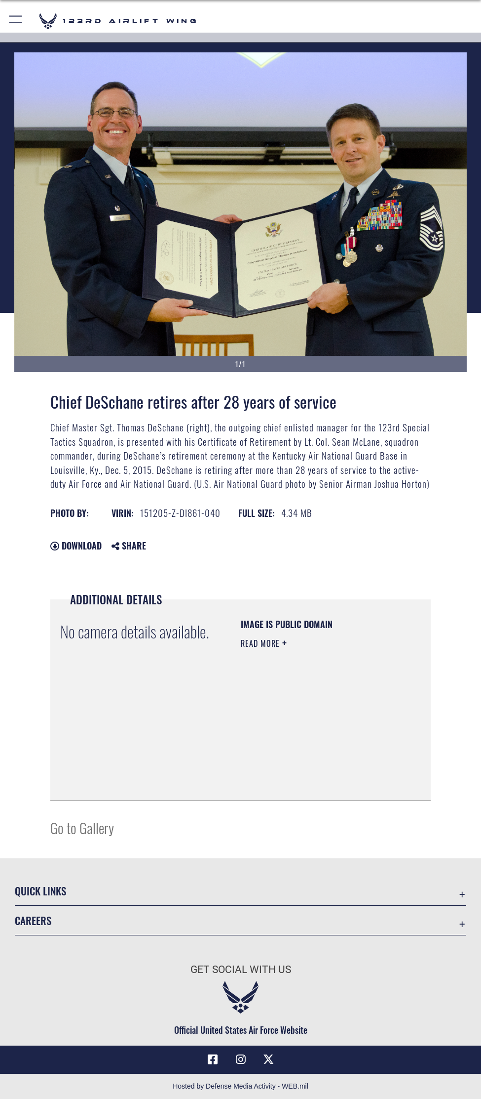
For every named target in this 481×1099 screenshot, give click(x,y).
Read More (261, 643)
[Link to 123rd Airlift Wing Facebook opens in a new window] (212, 1059)
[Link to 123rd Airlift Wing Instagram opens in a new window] (240, 1059)
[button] (16, 21)
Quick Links (40, 890)
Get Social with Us (240, 969)
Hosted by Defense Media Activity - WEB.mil (240, 1086)
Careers (33, 920)
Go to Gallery (82, 827)
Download (76, 545)
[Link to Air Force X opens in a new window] (268, 1059)
